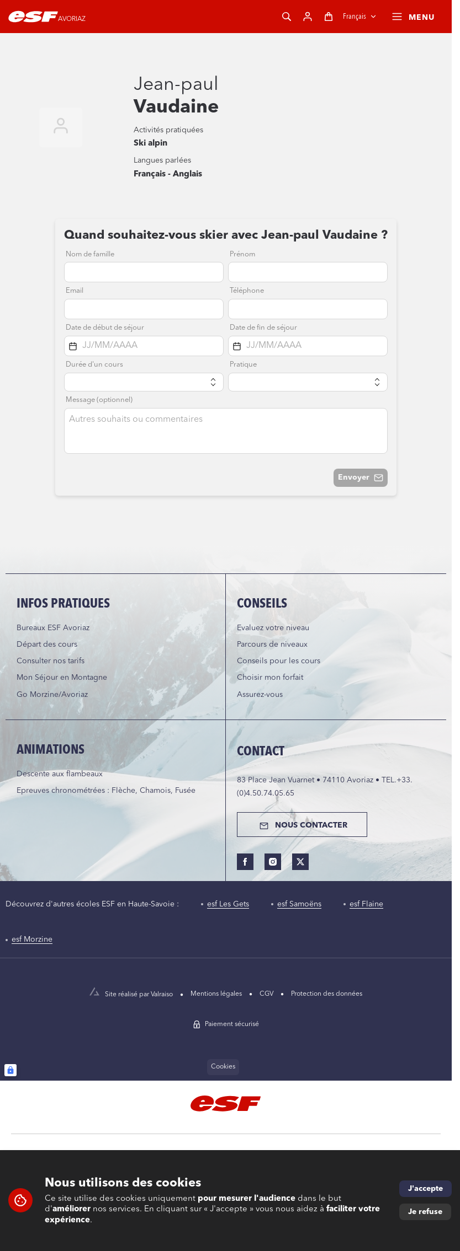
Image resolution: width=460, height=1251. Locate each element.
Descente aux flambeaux (60, 774)
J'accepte (425, 1189)
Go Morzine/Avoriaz (52, 695)
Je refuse (425, 1212)
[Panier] (328, 16)
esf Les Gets (228, 904)
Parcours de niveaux (272, 644)
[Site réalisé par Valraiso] (140, 994)
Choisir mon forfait (270, 677)
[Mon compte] (308, 16)
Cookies (223, 1067)
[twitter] (300, 861)
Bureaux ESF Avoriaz (53, 628)
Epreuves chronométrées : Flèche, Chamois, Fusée (106, 790)
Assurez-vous (260, 695)
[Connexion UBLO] (10, 1070)
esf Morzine (32, 939)
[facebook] (245, 861)
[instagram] (273, 861)
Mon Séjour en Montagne (62, 677)
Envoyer (360, 477)
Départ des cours (47, 644)
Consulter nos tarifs (50, 661)
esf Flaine (366, 904)
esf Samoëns (299, 904)
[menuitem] (225, 994)
